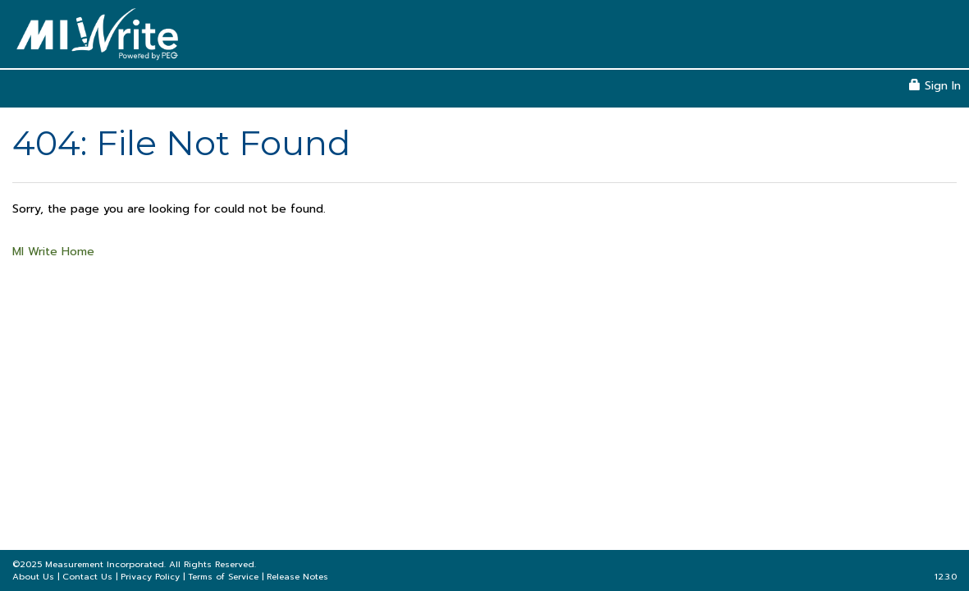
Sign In (935, 85)
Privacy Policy (150, 576)
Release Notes (297, 576)
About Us (33, 576)
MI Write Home (53, 251)
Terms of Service (223, 576)
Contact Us (87, 576)
